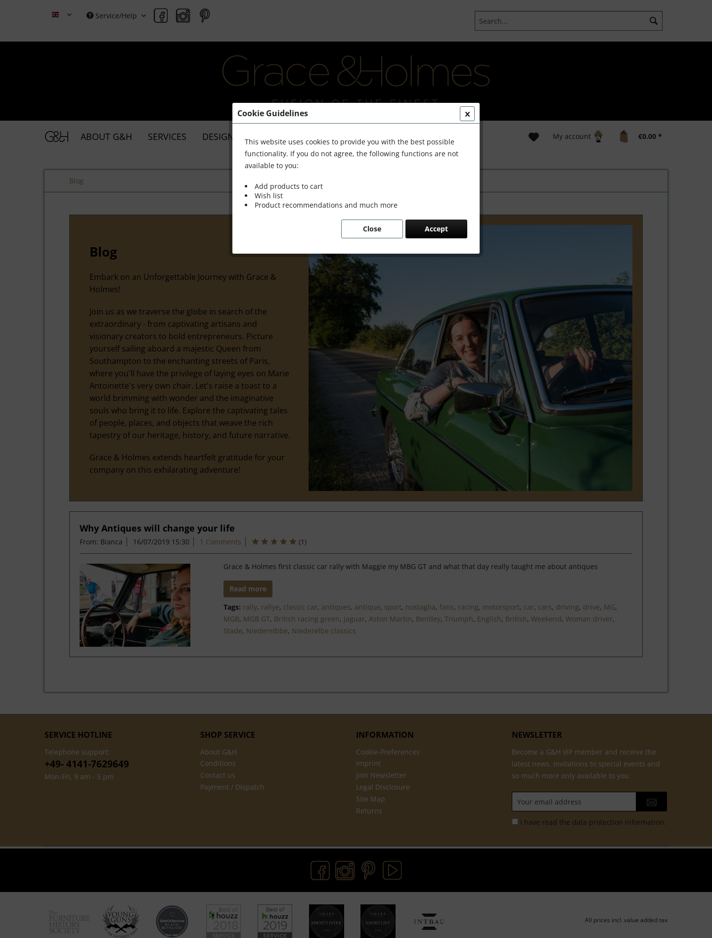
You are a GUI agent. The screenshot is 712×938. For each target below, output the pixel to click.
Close (372, 228)
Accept (436, 228)
